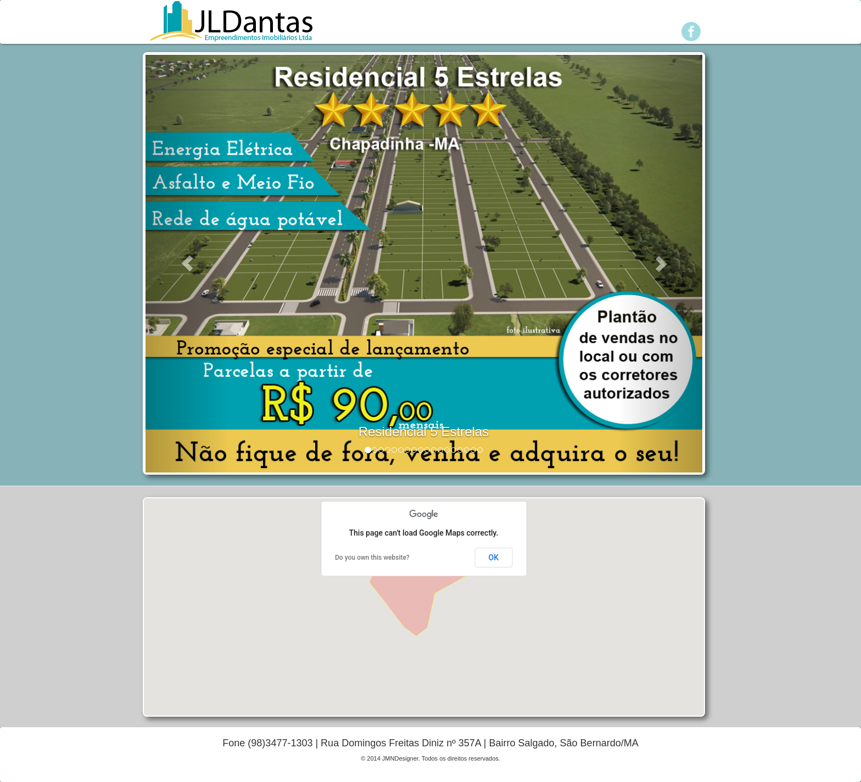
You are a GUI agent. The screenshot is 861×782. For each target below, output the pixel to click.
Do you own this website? (372, 557)
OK (494, 557)
